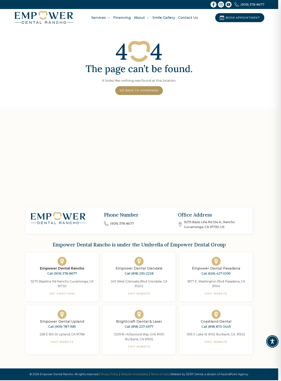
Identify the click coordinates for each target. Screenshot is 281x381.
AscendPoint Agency (234, 374)
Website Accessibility (134, 374)
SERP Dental (194, 374)
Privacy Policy (109, 374)
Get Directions (62, 293)
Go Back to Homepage (139, 90)
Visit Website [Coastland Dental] (216, 341)
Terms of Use (159, 374)
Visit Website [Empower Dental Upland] (62, 341)
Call (62, 273)
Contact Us (188, 18)
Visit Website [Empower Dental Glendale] (139, 293)
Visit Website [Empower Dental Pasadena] (216, 293)
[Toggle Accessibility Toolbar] (272, 341)
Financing (122, 18)
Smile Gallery (163, 18)
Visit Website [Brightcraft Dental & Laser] (139, 346)
